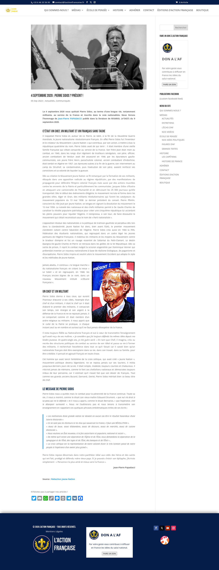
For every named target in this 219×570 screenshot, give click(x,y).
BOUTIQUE (202, 10)
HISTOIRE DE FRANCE (172, 161)
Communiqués (63, 100)
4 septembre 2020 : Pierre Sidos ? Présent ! (57, 95)
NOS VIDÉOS (168, 132)
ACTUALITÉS (167, 118)
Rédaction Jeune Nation (63, 479)
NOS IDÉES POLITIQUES (173, 140)
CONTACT (148, 10)
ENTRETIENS (168, 122)
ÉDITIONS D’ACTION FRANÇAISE (175, 10)
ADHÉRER (134, 10)
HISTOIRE (118, 10)
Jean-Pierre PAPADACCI (70, 118)
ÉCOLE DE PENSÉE (97, 10)
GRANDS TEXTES (170, 148)
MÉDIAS (76, 10)
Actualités (50, 100)
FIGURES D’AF (168, 144)
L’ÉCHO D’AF (167, 127)
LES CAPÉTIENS (169, 156)
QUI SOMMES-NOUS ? (56, 10)
